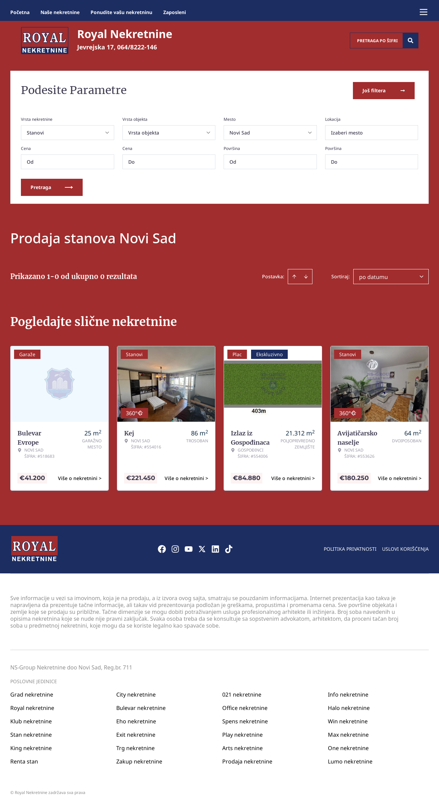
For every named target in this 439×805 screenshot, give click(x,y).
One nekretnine (348, 747)
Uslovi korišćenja (405, 548)
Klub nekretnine (31, 720)
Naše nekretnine (60, 12)
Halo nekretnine (349, 707)
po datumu (373, 276)
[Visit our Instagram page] (175, 548)
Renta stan (24, 760)
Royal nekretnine (32, 707)
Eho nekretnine (136, 720)
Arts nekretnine (242, 747)
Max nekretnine (348, 733)
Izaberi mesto (347, 132)
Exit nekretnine (135, 733)
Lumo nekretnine (350, 760)
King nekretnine (31, 747)
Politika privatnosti (350, 548)
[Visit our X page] (202, 548)
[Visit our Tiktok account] (229, 548)
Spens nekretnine (245, 720)
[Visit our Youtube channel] (189, 548)
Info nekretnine (348, 693)
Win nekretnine (348, 720)
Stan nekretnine (31, 733)
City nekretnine (136, 693)
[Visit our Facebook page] (162, 548)
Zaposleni (174, 12)
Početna (19, 12)
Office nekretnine (245, 707)
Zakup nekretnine (139, 760)
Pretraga (52, 186)
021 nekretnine (241, 693)
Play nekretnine (242, 733)
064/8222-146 (137, 47)
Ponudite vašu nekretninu (121, 12)
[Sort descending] (306, 276)
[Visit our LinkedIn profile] (215, 548)
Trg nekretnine (135, 747)
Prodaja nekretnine (247, 760)
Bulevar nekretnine (141, 707)
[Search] (410, 40)
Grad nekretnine (31, 693)
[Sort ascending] (294, 276)
